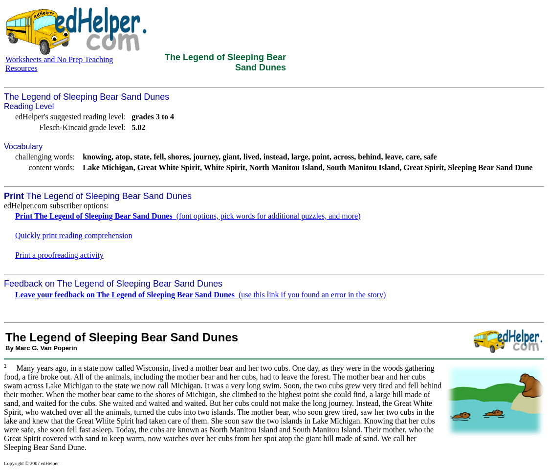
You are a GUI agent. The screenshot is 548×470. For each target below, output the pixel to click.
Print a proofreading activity (59, 255)
